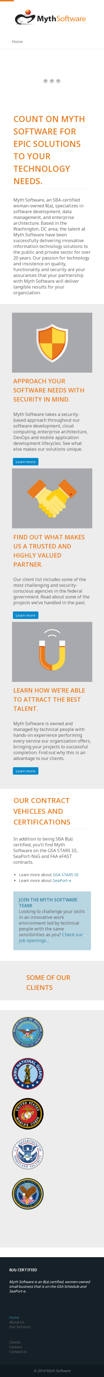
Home (14, 1317)
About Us (16, 1322)
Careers (15, 1346)
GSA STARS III (65, 873)
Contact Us (18, 1351)
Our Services (20, 1326)
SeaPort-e (62, 879)
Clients (15, 1342)
